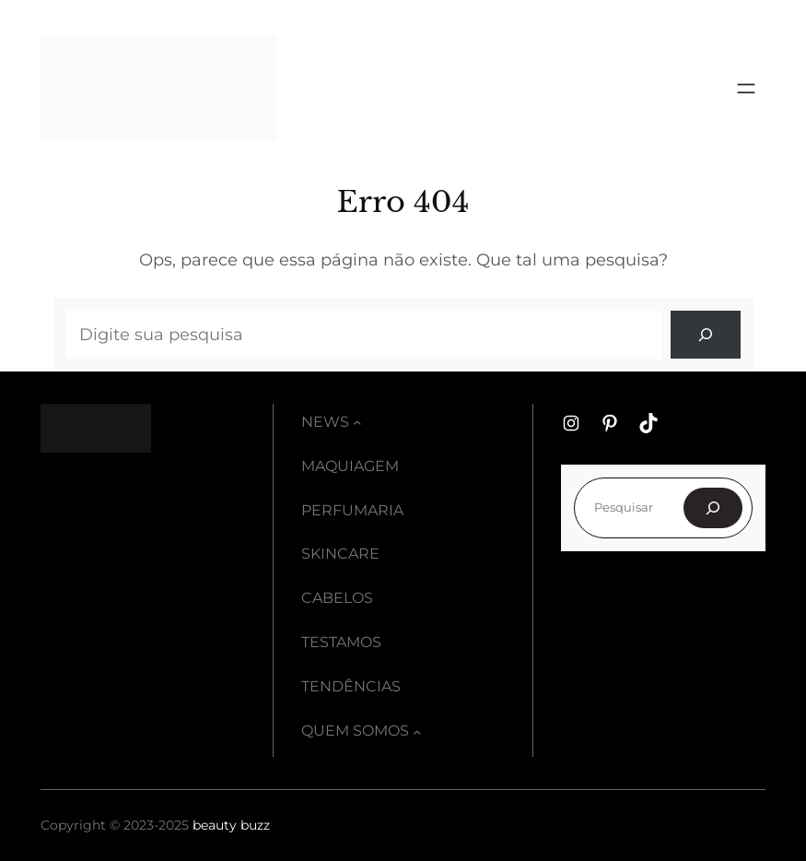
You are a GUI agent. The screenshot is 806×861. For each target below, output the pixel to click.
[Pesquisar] (712, 508)
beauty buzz (231, 825)
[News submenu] (357, 422)
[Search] (706, 335)
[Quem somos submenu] (417, 732)
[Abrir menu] (746, 88)
